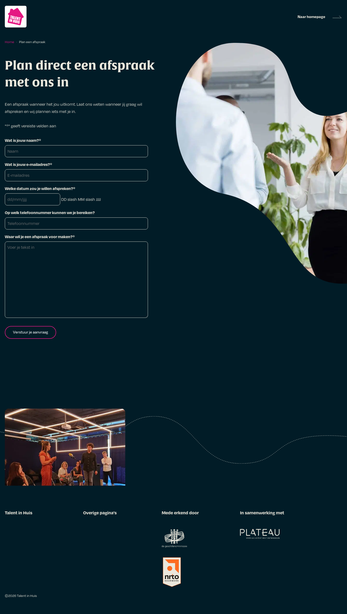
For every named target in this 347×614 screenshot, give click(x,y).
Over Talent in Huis (22, 565)
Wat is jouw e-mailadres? (28, 164)
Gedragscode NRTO (101, 555)
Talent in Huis (27, 596)
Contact (12, 575)
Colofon (90, 565)
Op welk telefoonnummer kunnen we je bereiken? (50, 212)
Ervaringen (15, 545)
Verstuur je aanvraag (30, 332)
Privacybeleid (95, 535)
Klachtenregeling (98, 545)
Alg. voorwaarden (99, 525)
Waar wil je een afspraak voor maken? (40, 236)
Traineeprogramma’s (24, 535)
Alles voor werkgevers (24, 555)
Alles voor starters (21, 525)
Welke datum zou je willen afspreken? (40, 188)
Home (9, 42)
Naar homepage (311, 16)
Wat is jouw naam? (23, 140)
